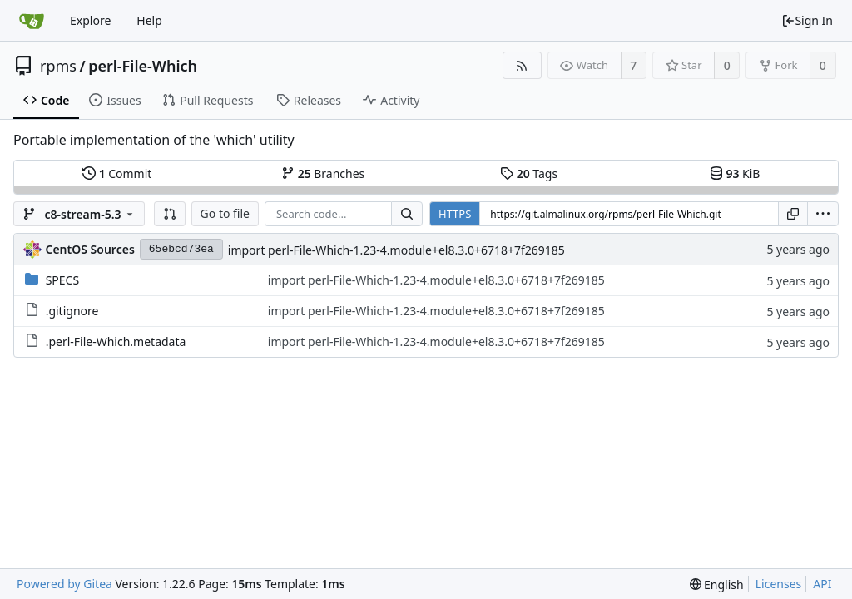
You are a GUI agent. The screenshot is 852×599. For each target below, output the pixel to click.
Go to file (225, 213)
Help (149, 20)
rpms (58, 65)
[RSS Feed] (522, 65)
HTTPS (454, 213)
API (822, 584)
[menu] (823, 213)
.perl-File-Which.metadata (116, 341)
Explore (90, 20)
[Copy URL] (793, 213)
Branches (322, 173)
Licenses (778, 584)
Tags (528, 173)
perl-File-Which (142, 65)
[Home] (31, 21)
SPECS (62, 280)
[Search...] (407, 213)
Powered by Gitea (64, 584)
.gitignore (72, 311)
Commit (116, 173)
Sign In (807, 20)
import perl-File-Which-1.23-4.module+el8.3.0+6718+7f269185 (396, 250)
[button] (170, 213)
